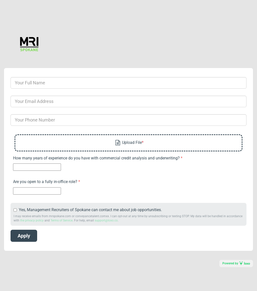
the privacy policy (32, 220)
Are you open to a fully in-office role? (45, 181)
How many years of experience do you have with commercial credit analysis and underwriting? (97, 158)
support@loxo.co (106, 220)
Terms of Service (61, 220)
